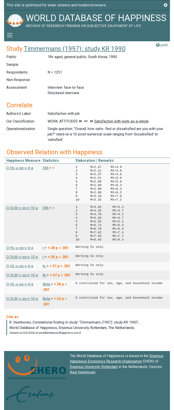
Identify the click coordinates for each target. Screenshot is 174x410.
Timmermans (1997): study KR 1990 (75, 48)
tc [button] (44, 266)
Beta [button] (47, 284)
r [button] (44, 248)
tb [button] (45, 275)
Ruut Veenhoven (82, 372)
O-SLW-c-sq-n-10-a (22, 208)
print (162, 45)
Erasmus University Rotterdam (94, 367)
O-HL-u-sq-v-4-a (19, 168)
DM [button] (46, 168)
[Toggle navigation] (9, 35)
